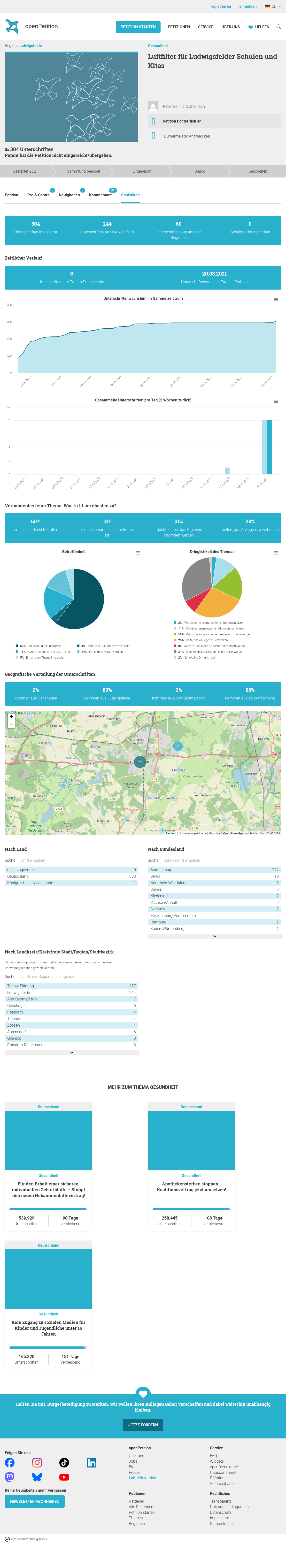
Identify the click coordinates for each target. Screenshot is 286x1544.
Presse (134, 1472)
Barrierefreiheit (222, 1523)
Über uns (136, 1455)
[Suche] (279, 26)
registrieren (221, 6)
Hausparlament (223, 1472)
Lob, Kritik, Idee (142, 1478)
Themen (136, 1518)
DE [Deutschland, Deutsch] (270, 6)
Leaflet (170, 833)
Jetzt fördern (143, 1425)
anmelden (248, 6)
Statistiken (130, 195)
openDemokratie (224, 1467)
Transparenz (220, 1501)
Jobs (133, 1461)
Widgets (217, 1461)
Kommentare (100, 192)
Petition (11, 195)
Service (205, 27)
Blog (133, 1467)
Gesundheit (158, 46)
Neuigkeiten (69, 192)
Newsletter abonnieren (34, 1501)
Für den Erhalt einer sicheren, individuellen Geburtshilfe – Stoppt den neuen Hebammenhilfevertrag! (48, 1189)
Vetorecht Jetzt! (223, 1483)
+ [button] (11, 717)
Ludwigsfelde (30, 45)
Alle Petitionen (141, 1507)
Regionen (137, 1523)
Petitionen (179, 27)
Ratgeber (136, 1501)
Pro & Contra (38, 192)
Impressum (219, 1518)
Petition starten (138, 27)
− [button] (11, 724)
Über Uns (231, 27)
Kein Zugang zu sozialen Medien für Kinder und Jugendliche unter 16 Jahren (48, 1328)
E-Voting (217, 1478)
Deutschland (48, 1107)
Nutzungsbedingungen (229, 1507)
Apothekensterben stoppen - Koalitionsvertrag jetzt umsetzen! (191, 1186)
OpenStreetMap (233, 833)
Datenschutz (220, 1512)
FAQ (213, 1455)
